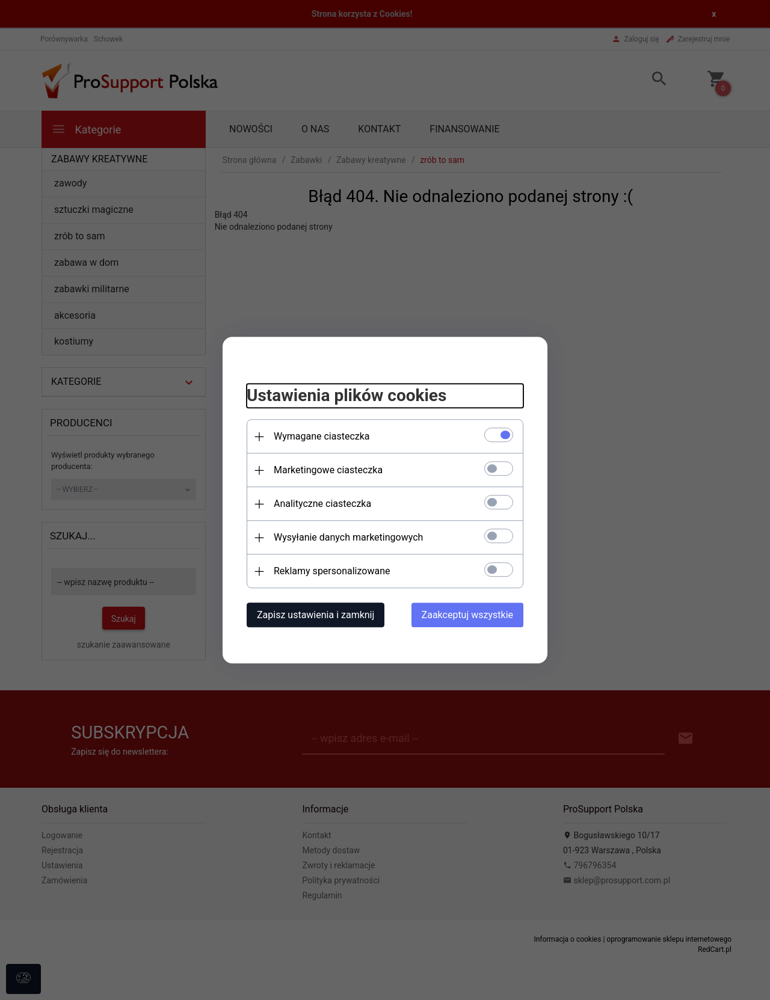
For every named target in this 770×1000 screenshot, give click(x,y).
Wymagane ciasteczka (322, 436)
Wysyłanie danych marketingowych (348, 537)
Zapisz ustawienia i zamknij (315, 615)
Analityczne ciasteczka (322, 503)
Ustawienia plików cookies (346, 396)
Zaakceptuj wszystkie (467, 615)
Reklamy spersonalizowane (332, 571)
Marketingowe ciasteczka (328, 470)
